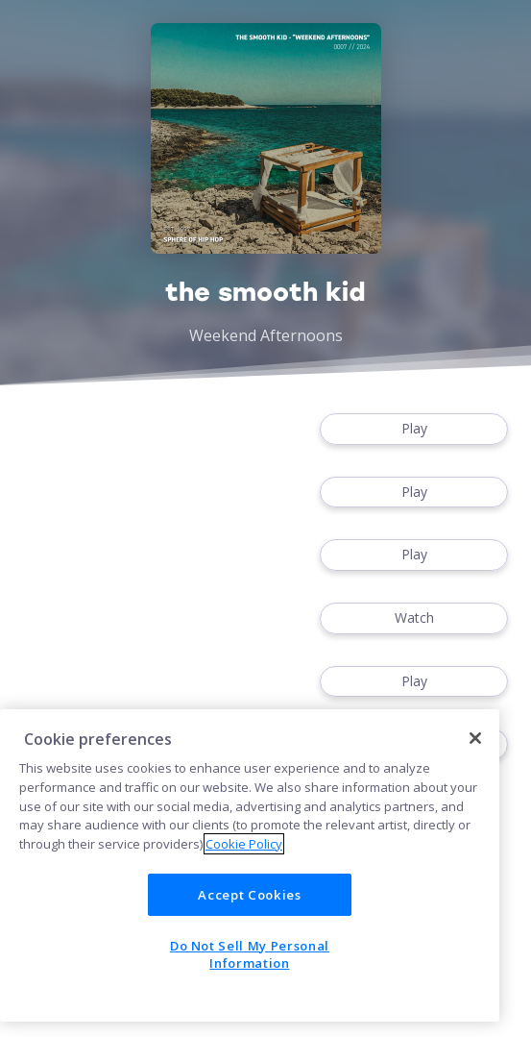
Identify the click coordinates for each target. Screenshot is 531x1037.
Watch (414, 618)
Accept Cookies (249, 894)
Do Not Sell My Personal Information (249, 954)
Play (414, 429)
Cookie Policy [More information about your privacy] (243, 843)
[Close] (475, 738)
